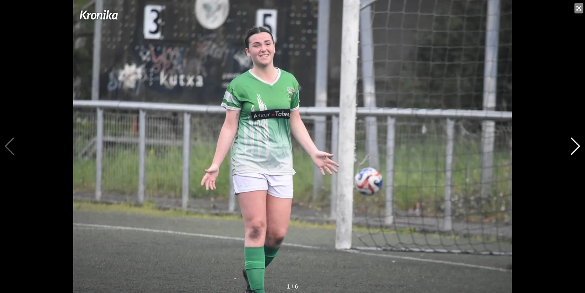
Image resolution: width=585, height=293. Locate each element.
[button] (575, 146)
